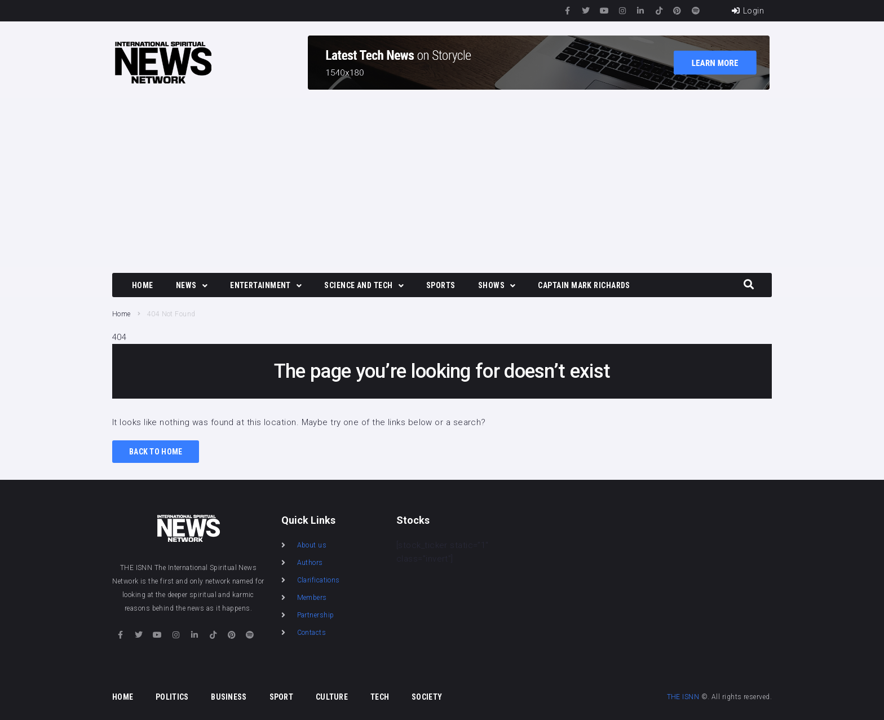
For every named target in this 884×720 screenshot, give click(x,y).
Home (121, 314)
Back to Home (155, 451)
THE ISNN (683, 697)
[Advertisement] (442, 183)
